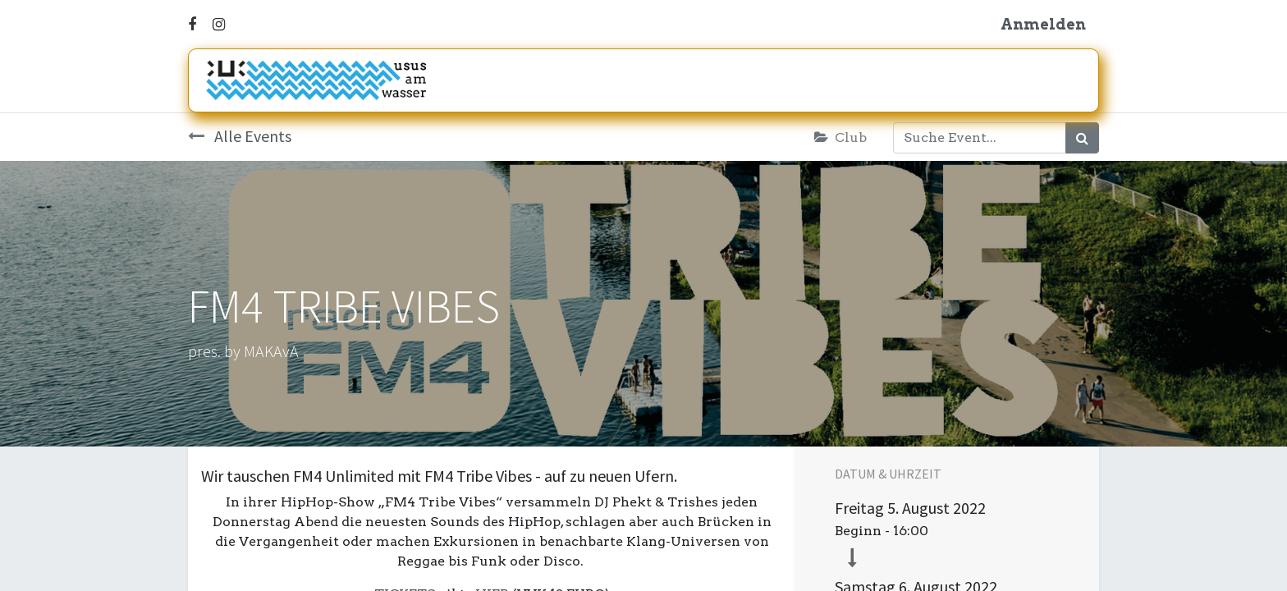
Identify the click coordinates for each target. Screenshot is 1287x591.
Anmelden (1043, 24)
